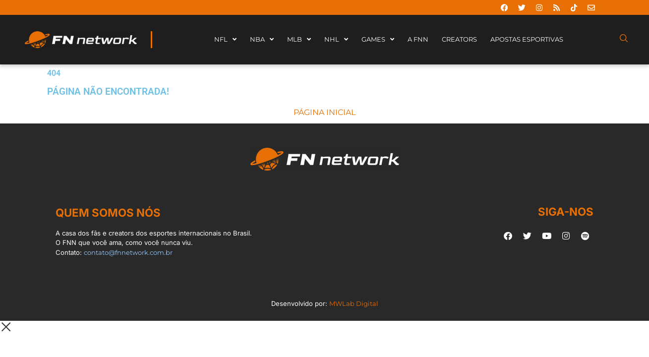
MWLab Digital (353, 303)
